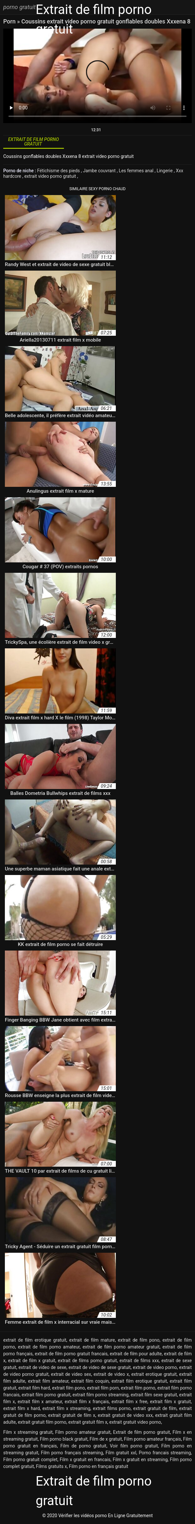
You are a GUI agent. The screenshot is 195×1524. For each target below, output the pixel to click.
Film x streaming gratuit (28, 1432)
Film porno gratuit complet (30, 1459)
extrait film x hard (21, 1408)
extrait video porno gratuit (50, 176)
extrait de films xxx (139, 1360)
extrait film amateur (48, 1381)
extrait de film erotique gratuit (34, 1340)
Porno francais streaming (165, 1452)
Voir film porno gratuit (134, 1445)
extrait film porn (103, 1387)
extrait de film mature (92, 1340)
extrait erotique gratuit (154, 1374)
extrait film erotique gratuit (139, 1381)
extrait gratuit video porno (135, 1422)
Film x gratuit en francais (85, 1459)
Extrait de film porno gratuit (141, 1432)
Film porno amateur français (152, 1439)
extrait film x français (87, 1401)
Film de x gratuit (106, 1439)
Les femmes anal (136, 170)
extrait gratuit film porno (42, 1422)
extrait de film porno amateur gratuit (120, 1346)
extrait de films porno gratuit (87, 1360)
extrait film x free (129, 1401)
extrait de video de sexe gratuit (99, 1367)
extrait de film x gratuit (31, 1360)
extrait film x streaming (67, 1408)
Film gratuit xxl (120, 1452)
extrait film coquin (90, 1381)
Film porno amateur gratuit (83, 1432)
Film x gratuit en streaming (140, 1459)
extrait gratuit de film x (71, 1415)
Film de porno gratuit (83, 1445)
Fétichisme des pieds (59, 170)
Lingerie (165, 170)
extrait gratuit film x (87, 1422)
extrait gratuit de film (155, 1408)
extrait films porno (111, 1408)
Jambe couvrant (100, 170)
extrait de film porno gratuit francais (71, 1353)
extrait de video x (111, 1374)
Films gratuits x (51, 1466)
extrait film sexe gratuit (154, 1394)
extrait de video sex (71, 1374)
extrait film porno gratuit (46, 1394)
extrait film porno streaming (100, 1394)
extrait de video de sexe (42, 1367)
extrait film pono (68, 1387)
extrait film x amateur (40, 1401)
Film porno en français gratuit (98, 1466)
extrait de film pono (138, 1340)
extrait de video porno (155, 1367)
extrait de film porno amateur (48, 1346)
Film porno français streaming (72, 1452)
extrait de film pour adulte (136, 1353)
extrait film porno (138, 1387)
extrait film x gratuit (170, 1401)
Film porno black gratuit (64, 1439)
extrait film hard (34, 1387)
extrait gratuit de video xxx (125, 1415)
